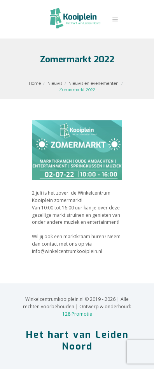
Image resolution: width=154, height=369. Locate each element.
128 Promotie (77, 314)
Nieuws (54, 83)
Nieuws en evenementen (93, 83)
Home (35, 83)
